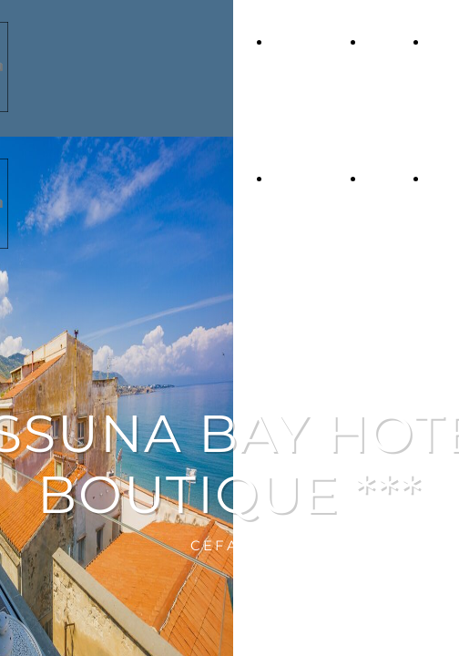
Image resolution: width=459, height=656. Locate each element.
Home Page (309, 42)
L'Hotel (387, 42)
